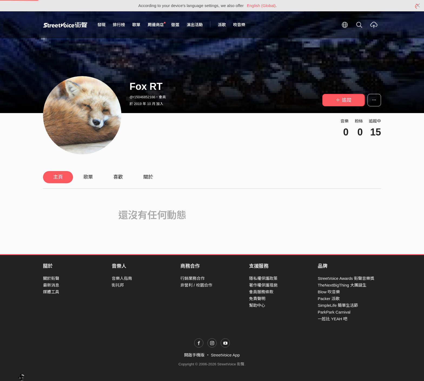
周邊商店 (156, 24)
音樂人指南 (122, 278)
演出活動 (195, 24)
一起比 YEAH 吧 (332, 319)
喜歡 (118, 177)
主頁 (58, 177)
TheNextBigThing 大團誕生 (342, 285)
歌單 (136, 24)
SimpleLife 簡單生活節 (338, 305)
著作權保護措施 (263, 285)
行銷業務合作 (192, 278)
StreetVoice (65, 25)
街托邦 (118, 285)
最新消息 (51, 285)
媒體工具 (51, 292)
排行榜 (119, 24)
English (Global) (261, 5)
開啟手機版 (194, 355)
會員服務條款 (261, 292)
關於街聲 (51, 278)
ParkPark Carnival (334, 312)
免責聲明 (257, 298)
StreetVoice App (225, 355)
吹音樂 (239, 24)
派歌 (222, 24)
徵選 (175, 24)
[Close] (418, 5)
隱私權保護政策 (263, 278)
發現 (101, 24)
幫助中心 (257, 305)
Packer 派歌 (329, 298)
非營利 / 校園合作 (196, 285)
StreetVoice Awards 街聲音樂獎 (346, 278)
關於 (148, 177)
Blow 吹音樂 (329, 292)
